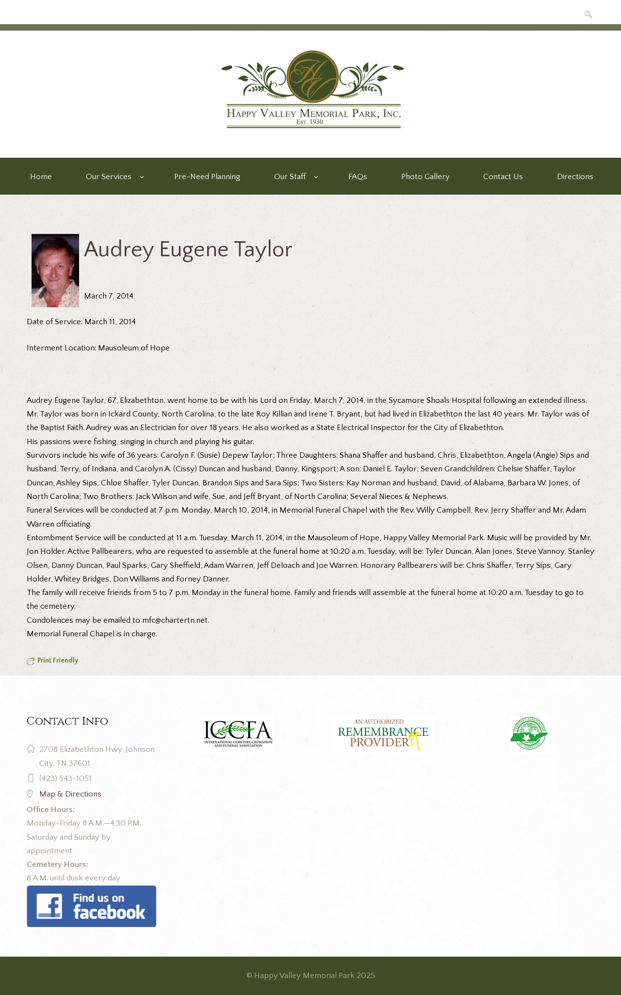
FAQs (357, 176)
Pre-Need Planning (207, 176)
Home (41, 176)
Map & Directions (70, 794)
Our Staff (290, 176)
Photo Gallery (425, 176)
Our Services (108, 176)
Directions (575, 176)
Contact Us (503, 176)
